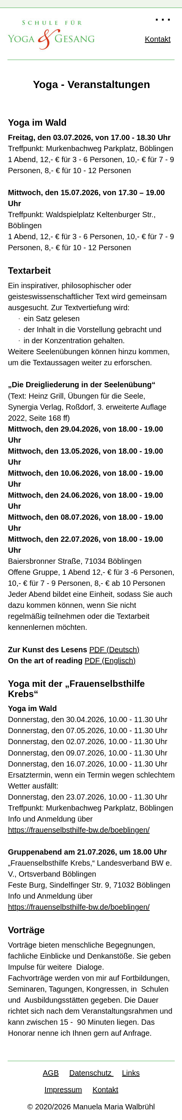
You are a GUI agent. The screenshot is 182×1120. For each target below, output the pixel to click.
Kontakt (105, 1089)
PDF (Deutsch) (114, 649)
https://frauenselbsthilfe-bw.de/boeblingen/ (79, 830)
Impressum (63, 1089)
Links (131, 1073)
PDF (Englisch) (110, 660)
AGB (51, 1073)
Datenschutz (91, 1073)
